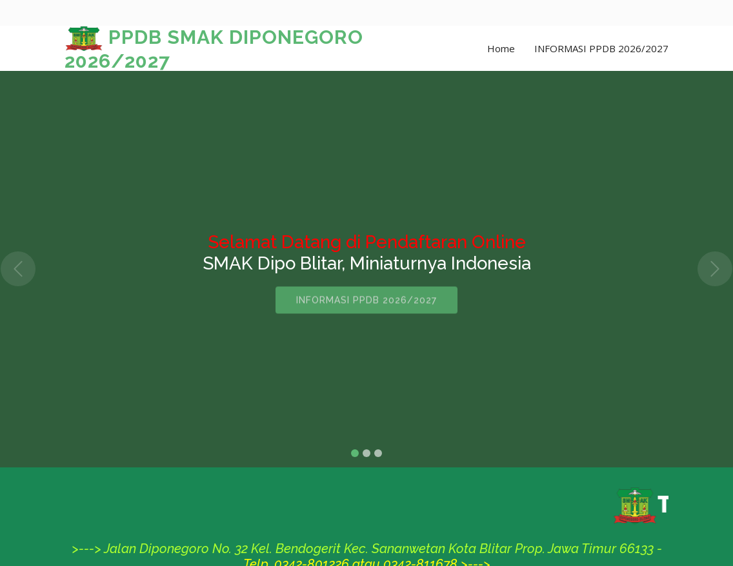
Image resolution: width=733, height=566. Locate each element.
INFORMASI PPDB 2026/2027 (601, 48)
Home (501, 48)
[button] (18, 269)
